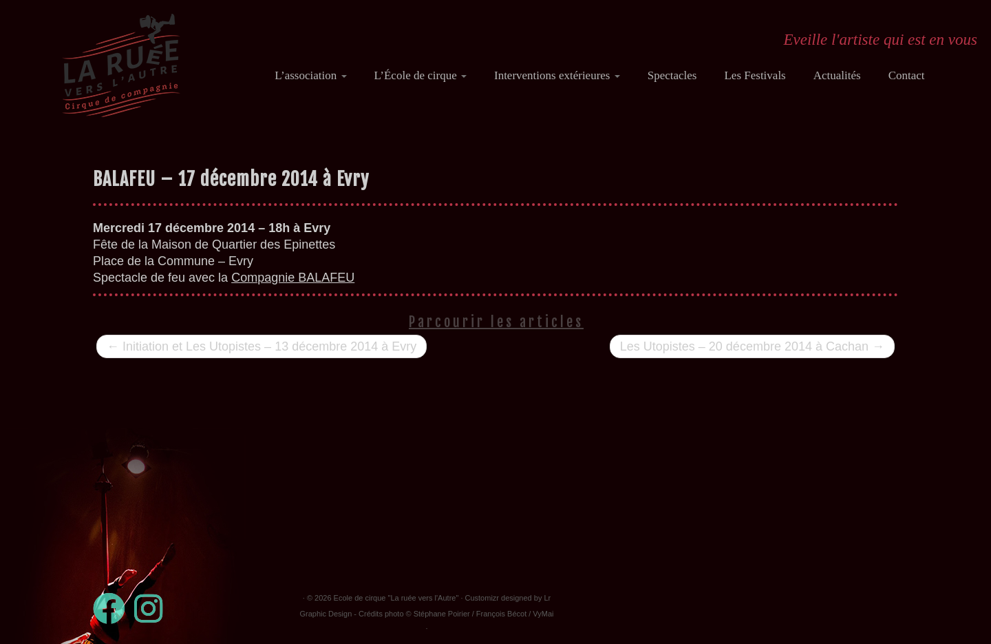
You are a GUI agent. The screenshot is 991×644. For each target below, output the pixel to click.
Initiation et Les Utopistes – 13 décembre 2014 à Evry (261, 346)
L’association (310, 75)
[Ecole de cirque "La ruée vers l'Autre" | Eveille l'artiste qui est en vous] (121, 65)
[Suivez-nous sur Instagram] (152, 608)
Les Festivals (754, 75)
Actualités (837, 75)
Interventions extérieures (557, 75)
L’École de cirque (420, 75)
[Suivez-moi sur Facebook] (113, 608)
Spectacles (672, 75)
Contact (906, 75)
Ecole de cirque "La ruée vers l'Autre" (396, 598)
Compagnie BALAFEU (292, 277)
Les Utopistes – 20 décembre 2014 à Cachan (752, 346)
